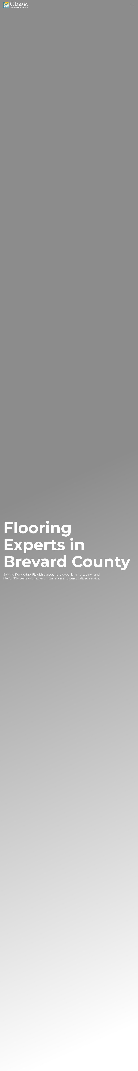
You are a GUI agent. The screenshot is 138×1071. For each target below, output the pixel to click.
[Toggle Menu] (132, 5)
